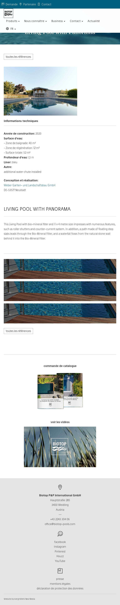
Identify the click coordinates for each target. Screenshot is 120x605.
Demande (10, 4)
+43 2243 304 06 (60, 519)
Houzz (60, 556)
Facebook (60, 542)
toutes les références (18, 56)
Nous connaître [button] (35, 24)
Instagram (60, 546)
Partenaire (27, 4)
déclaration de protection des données (60, 588)
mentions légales (60, 583)
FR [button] (11, 32)
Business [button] (58, 24)
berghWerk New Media (24, 599)
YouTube (60, 561)
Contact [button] (76, 24)
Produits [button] (13, 24)
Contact (44, 4)
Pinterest (60, 551)
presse (60, 579)
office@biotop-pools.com (60, 524)
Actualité (94, 24)
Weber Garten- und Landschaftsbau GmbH (29, 185)
